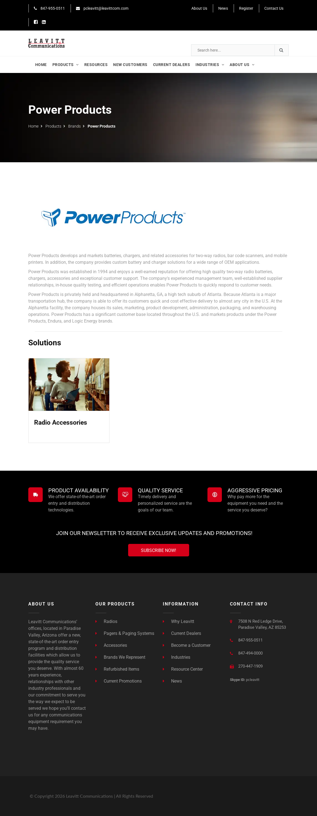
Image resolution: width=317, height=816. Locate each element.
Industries (176, 657)
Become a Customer (187, 645)
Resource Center (183, 669)
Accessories (111, 645)
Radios (106, 621)
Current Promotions (118, 681)
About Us (199, 8)
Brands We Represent (120, 657)
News (223, 8)
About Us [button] (242, 64)
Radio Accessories (60, 422)
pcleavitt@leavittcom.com (102, 8)
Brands (74, 126)
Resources (96, 64)
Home (41, 64)
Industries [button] (210, 64)
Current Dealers (171, 64)
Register (246, 8)
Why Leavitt (178, 621)
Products (65, 64)
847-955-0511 (49, 8)
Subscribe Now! (158, 550)
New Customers (130, 64)
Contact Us (273, 8)
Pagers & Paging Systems (124, 633)
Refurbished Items (117, 669)
